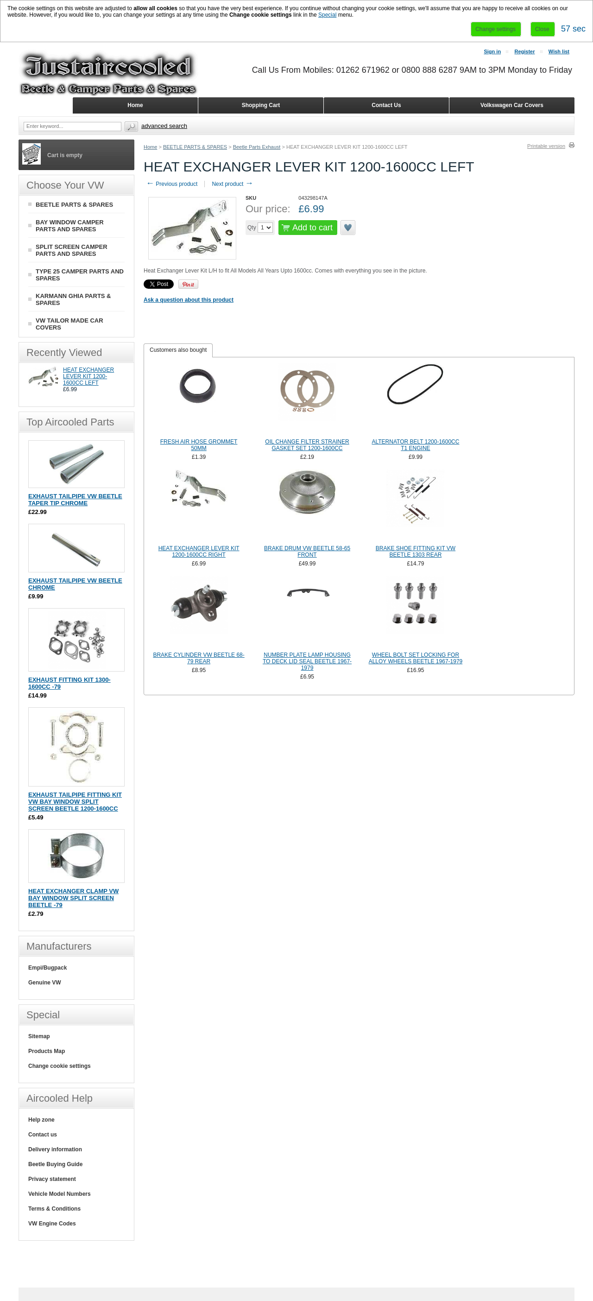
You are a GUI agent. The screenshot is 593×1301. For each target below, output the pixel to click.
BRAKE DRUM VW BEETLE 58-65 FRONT (307, 551)
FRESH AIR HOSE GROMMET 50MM (199, 444)
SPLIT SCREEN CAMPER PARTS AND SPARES (71, 250)
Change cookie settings (59, 1066)
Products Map (46, 1051)
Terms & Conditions (54, 1209)
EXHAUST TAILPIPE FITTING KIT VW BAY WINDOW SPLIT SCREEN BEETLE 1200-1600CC (75, 801)
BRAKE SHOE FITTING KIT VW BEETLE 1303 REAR (415, 551)
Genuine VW (44, 982)
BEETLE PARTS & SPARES (195, 147)
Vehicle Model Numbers (59, 1194)
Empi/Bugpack (47, 968)
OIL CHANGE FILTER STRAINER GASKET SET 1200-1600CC (307, 444)
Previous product (171, 184)
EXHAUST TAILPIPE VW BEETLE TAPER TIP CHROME (75, 500)
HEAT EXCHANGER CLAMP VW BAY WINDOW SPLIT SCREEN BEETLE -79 (73, 898)
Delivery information (55, 1149)
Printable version (546, 146)
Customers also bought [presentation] (178, 350)
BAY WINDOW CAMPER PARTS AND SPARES (70, 226)
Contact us (42, 1134)
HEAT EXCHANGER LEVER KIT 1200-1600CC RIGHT (199, 551)
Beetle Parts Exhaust (257, 147)
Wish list (559, 51)
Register (524, 51)
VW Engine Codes (52, 1223)
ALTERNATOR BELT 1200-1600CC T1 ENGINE (415, 444)
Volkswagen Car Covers (511, 105)
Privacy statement (52, 1179)
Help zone (41, 1120)
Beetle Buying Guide (55, 1164)
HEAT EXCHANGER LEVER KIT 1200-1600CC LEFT (88, 376)
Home (150, 147)
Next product (232, 184)
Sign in (492, 51)
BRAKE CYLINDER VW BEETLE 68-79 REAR (198, 658)
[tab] (178, 350)
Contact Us (386, 105)
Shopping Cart (261, 105)
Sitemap (39, 1036)
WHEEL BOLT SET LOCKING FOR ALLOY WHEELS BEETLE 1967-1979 (416, 658)
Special (327, 15)
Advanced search (164, 125)
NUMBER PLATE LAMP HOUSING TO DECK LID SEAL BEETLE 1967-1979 (307, 661)
